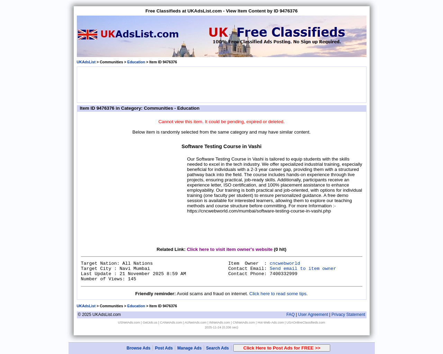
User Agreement (313, 314)
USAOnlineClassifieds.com (306, 322)
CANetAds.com (171, 322)
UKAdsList (86, 62)
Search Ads (217, 348)
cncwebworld (285, 263)
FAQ (290, 314)
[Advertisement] (221, 84)
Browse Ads (139, 348)
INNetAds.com (219, 322)
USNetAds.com (129, 322)
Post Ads (164, 348)
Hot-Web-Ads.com (270, 322)
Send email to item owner (303, 268)
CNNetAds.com (244, 322)
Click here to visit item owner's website (230, 249)
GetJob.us (150, 322)
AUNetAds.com (195, 322)
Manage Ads (189, 348)
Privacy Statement (348, 314)
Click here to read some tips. (278, 293)
